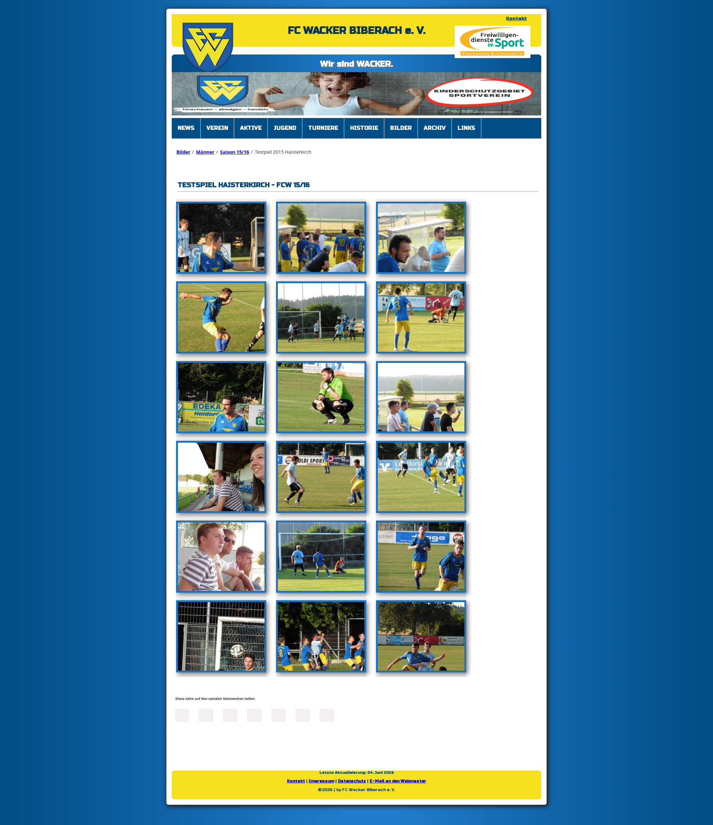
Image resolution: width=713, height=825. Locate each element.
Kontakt (516, 19)
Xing (254, 714)
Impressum (321, 781)
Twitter (206, 714)
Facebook (182, 714)
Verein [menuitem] (217, 128)
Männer (205, 152)
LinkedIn (230, 714)
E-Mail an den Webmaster (397, 781)
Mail (278, 714)
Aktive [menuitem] (251, 128)
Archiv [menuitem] (435, 128)
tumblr (303, 714)
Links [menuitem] (466, 128)
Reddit (327, 714)
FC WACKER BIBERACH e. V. (356, 31)
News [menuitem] (186, 128)
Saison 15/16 (234, 152)
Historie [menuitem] (364, 128)
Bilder (183, 152)
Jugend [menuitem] (285, 128)
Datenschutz (352, 781)
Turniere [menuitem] (323, 128)
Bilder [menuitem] (401, 128)
